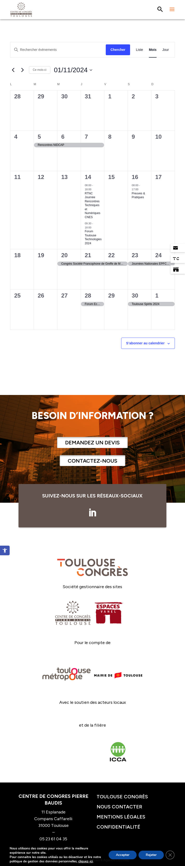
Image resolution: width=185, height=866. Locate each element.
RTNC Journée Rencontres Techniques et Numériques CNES (92, 205)
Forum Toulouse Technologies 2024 (93, 237)
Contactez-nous (92, 461)
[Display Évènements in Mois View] (153, 49)
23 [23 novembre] (135, 255)
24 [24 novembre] (158, 255)
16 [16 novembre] (135, 177)
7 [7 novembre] (86, 136)
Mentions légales (121, 817)
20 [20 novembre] (64, 255)
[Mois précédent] (13, 70)
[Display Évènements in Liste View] (139, 49)
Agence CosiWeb (116, 860)
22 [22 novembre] (111, 255)
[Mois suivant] (22, 70)
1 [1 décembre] (156, 295)
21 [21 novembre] (88, 255)
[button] (5, 550)
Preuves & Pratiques (138, 195)
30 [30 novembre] (135, 295)
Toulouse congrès (122, 797)
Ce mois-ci (39, 70)
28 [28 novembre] (88, 295)
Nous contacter (119, 807)
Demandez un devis (92, 442)
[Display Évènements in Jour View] (165, 49)
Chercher (118, 50)
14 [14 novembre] (88, 177)
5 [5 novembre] (39, 136)
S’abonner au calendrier (145, 343)
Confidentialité (118, 827)
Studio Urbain (89, 860)
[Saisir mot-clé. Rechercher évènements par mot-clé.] (58, 49)
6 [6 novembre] (62, 136)
